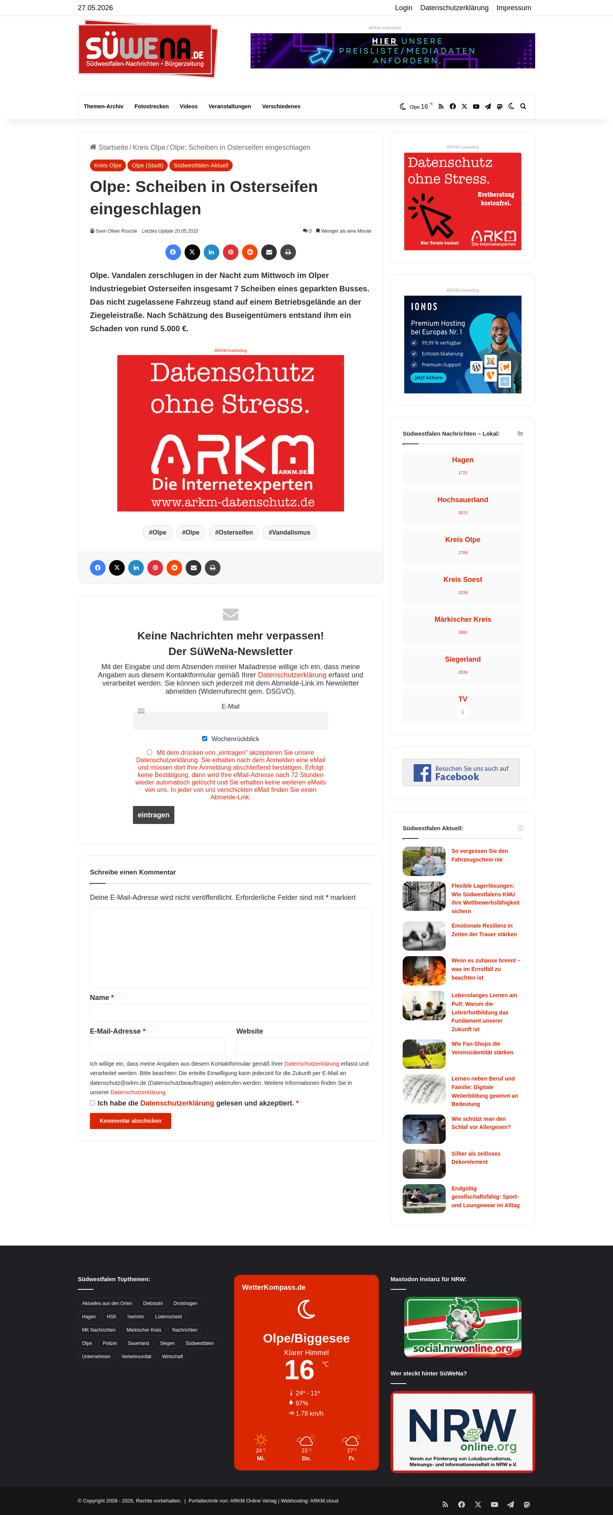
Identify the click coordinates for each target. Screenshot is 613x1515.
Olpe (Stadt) (147, 165)
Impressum (513, 8)
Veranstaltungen (230, 106)
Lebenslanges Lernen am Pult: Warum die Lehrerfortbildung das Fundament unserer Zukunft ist (484, 1012)
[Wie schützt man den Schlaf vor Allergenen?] (424, 1129)
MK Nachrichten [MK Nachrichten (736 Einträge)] (98, 1330)
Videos (189, 106)
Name (102, 998)
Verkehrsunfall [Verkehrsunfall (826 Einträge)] (136, 1356)
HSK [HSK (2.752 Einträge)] (112, 1316)
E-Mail (231, 706)
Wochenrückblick (230, 738)
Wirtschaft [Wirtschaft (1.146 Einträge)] (172, 1356)
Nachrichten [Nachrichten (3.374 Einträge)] (184, 1330)
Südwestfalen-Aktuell (201, 165)
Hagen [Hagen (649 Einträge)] (89, 1316)
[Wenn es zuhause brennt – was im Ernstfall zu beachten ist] (424, 970)
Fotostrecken (151, 106)
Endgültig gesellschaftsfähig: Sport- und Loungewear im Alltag (486, 1196)
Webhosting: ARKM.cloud (309, 1501)
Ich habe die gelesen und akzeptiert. (194, 1103)
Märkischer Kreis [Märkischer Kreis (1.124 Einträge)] (143, 1330)
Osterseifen (236, 532)
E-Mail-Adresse (117, 1031)
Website (249, 1031)
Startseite (109, 147)
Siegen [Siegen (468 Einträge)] (167, 1343)
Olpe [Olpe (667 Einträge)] (87, 1343)
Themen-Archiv (104, 106)
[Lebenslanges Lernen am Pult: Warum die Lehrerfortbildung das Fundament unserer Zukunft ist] (424, 1005)
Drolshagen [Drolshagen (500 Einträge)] (185, 1303)
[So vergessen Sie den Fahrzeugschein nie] (424, 861)
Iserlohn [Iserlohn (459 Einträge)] (135, 1316)
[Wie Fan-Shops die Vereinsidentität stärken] (424, 1054)
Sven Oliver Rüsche (118, 231)
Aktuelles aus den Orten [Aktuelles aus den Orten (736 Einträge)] (107, 1303)
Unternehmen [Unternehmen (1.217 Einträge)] (96, 1356)
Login (403, 8)
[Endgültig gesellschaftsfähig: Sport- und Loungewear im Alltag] (424, 1198)
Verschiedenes (281, 106)
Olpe (159, 532)
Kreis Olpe (149, 147)
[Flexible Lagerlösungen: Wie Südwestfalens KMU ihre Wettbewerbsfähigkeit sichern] (424, 896)
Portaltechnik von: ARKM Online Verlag (232, 1501)
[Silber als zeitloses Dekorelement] (424, 1164)
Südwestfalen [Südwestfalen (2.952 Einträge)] (200, 1343)
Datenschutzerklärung (454, 8)
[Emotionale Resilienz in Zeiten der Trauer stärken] (424, 936)
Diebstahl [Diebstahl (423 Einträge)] (153, 1303)
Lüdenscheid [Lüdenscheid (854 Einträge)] (168, 1316)
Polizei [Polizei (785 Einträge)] (110, 1343)
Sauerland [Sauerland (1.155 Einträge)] (138, 1343)
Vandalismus (291, 532)
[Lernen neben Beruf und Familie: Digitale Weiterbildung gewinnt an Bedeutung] (424, 1089)
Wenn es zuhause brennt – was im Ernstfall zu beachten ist (486, 968)
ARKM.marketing (384, 27)
